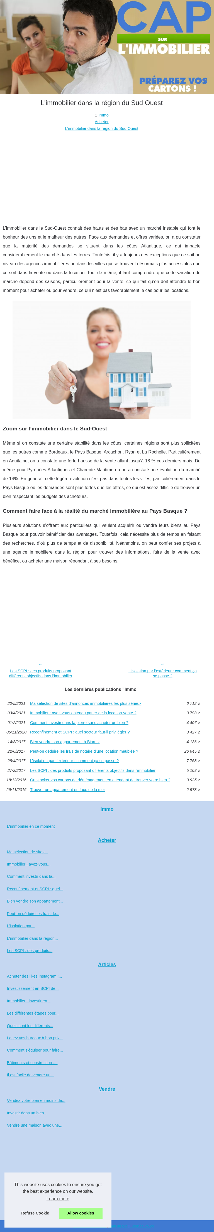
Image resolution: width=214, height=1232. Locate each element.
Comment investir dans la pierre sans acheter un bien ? (79, 723)
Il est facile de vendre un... (30, 1075)
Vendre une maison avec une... (34, 1125)
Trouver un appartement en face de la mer (67, 790)
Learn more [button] (58, 1198)
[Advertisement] (101, 174)
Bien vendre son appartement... (35, 901)
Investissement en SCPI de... (33, 988)
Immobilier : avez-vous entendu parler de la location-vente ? (83, 713)
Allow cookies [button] (80, 1213)
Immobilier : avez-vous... (28, 864)
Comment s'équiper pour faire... (35, 1050)
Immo (104, 115)
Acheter (102, 122)
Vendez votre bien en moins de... (36, 1100)
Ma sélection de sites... (27, 852)
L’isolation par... (21, 926)
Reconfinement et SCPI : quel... (35, 889)
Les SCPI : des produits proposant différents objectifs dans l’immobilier (40, 673)
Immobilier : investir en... (28, 1001)
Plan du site (118, 1226)
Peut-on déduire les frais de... (33, 913)
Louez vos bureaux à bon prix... (35, 1038)
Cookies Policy (142, 1226)
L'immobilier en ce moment (31, 826)
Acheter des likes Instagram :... (34, 976)
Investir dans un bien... (27, 1113)
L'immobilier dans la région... (32, 938)
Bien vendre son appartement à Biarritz (65, 742)
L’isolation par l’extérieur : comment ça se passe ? (162, 673)
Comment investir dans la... (31, 876)
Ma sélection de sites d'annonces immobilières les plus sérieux (85, 703)
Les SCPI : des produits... (29, 950)
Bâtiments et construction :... (32, 1062)
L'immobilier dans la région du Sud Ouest (101, 128)
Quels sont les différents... (30, 1025)
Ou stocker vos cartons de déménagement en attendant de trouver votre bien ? (100, 780)
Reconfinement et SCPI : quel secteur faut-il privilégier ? (80, 732)
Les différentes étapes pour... (33, 1013)
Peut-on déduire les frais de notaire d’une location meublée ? (84, 751)
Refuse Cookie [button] (35, 1213)
